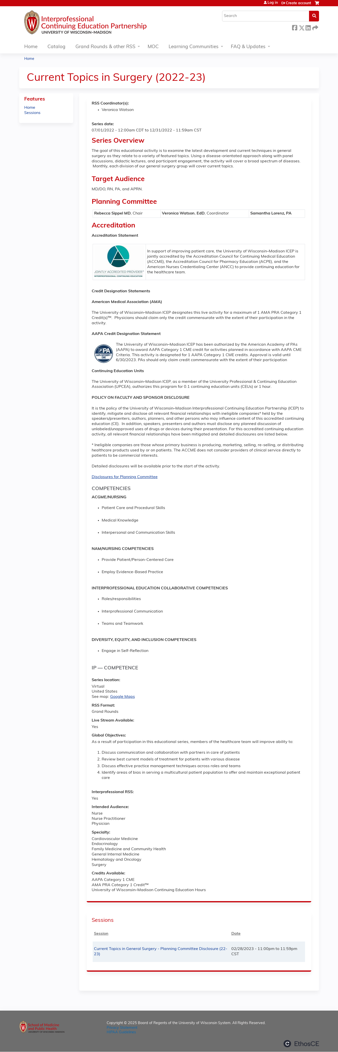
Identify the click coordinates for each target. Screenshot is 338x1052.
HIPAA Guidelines (121, 1032)
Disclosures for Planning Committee (125, 477)
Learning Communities (194, 47)
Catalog (56, 47)
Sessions (32, 113)
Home (30, 47)
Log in (273, 3)
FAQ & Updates (248, 47)
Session (101, 934)
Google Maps (122, 697)
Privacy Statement (122, 1028)
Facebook (294, 27)
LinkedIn (308, 27)
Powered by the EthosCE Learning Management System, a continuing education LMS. (301, 1043)
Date (236, 934)
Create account (298, 3)
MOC (153, 47)
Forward (314, 27)
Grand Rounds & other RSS (105, 47)
